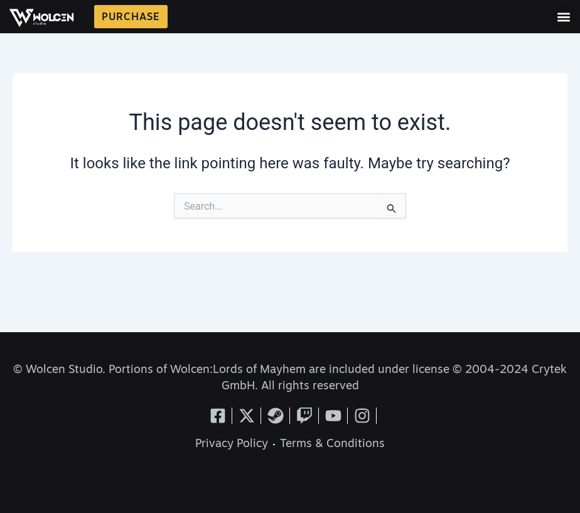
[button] (563, 16)
